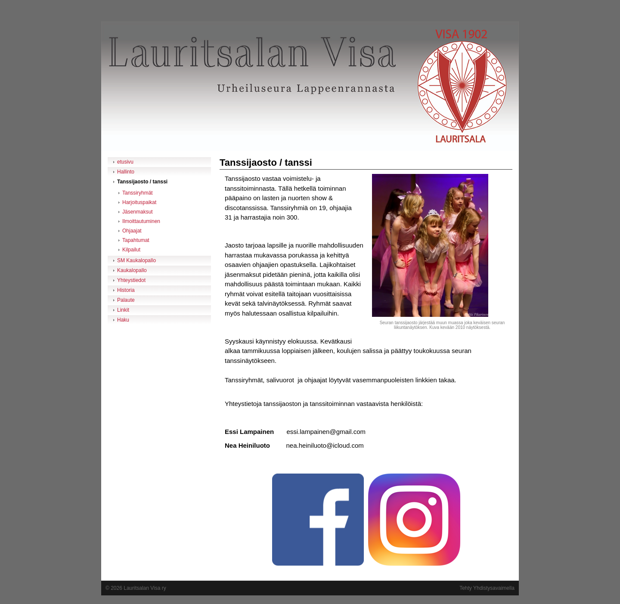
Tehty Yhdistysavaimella (487, 588)
